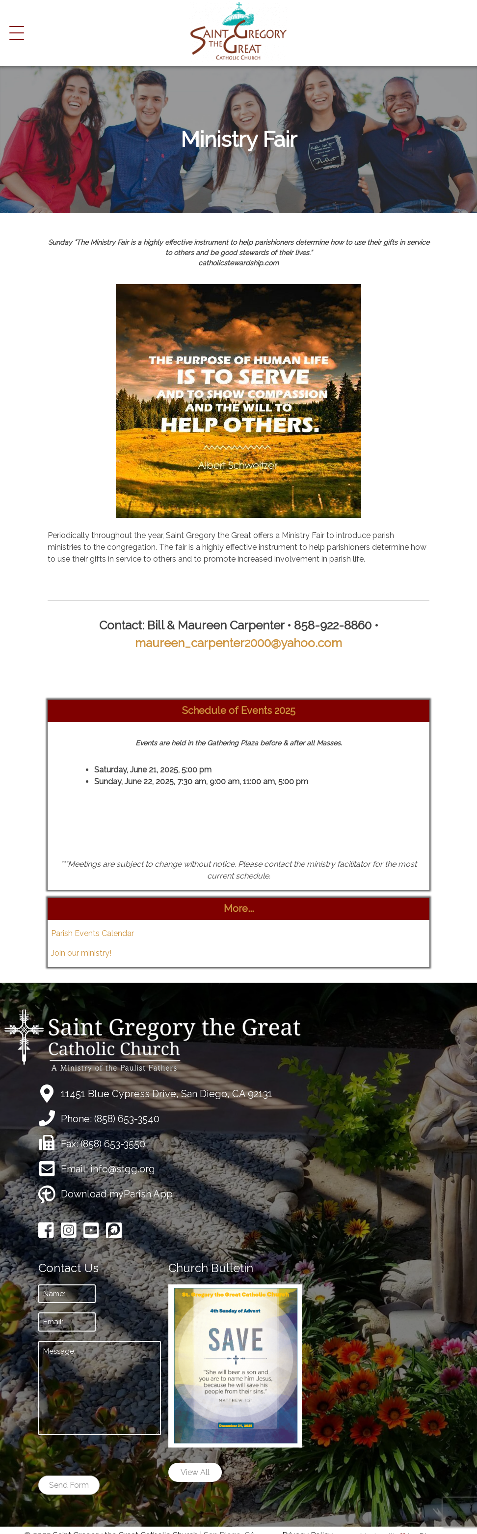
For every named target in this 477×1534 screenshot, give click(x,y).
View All (195, 1472)
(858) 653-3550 (112, 1144)
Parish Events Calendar (92, 933)
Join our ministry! (81, 953)
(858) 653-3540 (126, 1119)
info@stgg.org (122, 1169)
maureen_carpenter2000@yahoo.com (238, 643)
